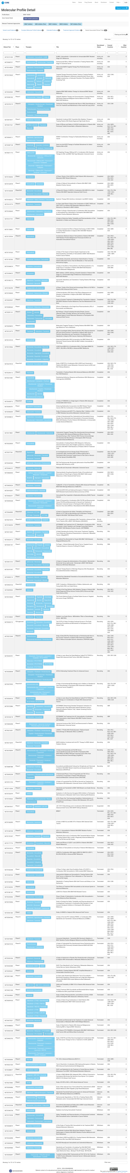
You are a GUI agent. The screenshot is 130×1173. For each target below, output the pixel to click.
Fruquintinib (30, 777)
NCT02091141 (9, 312)
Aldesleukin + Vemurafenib (34, 831)
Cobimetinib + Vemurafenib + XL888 (37, 57)
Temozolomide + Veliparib (34, 97)
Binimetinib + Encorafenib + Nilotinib (37, 580)
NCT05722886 (9, 706)
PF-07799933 (48, 664)
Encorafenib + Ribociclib (43, 843)
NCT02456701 (9, 406)
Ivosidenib (39, 78)
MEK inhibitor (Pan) (40, 24)
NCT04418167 (9, 806)
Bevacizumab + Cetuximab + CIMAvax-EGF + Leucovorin (40, 156)
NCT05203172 (9, 622)
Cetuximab (30, 145)
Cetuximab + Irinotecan (42, 145)
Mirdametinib (30, 585)
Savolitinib (30, 971)
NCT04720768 (9, 1105)
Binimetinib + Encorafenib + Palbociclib (38, 1105)
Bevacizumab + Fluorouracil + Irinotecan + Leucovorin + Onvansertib (40, 501)
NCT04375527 (9, 1020)
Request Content (122, 8)
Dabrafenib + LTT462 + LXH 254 (36, 1013)
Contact (111, 2)
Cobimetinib (50, 606)
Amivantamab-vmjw (32, 684)
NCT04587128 (9, 145)
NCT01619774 (9, 204)
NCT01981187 (9, 892)
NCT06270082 (9, 1083)
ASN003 (29, 913)
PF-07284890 (48, 1034)
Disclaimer (104, 2)
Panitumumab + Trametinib (45, 62)
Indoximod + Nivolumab (33, 958)
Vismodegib (48, 318)
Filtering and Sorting (121, 34)
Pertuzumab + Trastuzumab (34, 318)
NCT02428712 (9, 401)
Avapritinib (40, 535)
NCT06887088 (9, 766)
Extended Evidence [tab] (53, 30)
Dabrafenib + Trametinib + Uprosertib (37, 280)
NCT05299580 (9, 1148)
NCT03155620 (9, 75)
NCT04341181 (9, 545)
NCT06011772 (9, 153)
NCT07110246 (9, 788)
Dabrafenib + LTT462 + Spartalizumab (37, 1000)
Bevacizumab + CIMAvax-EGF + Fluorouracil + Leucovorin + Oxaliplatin (40, 161)
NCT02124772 (9, 331)
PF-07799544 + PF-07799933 (35, 701)
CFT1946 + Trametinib (33, 515)
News (74, 2)
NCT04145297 (9, 490)
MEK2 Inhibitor (64, 24)
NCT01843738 (9, 1110)
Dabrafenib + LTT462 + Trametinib (36, 1016)
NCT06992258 (9, 774)
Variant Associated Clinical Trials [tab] (96, 30)
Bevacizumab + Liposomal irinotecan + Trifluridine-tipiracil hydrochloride (40, 725)
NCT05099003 (9, 590)
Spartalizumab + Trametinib (34, 140)
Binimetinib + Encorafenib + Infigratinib (38, 359)
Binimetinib (30, 631)
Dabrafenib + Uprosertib (33, 283)
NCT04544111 (9, 137)
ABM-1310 (30, 985)
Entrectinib (30, 603)
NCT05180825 (9, 617)
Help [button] (118, 2)
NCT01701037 (9, 836)
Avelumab (29, 551)
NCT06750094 (9, 750)
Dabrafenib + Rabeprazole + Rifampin (37, 293)
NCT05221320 (9, 1065)
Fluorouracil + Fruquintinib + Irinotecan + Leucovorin (40, 783)
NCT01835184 (9, 875)
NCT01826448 (9, 870)
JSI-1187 (29, 806)
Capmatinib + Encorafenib (34, 865)
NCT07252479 (9, 793)
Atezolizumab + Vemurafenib (35, 214)
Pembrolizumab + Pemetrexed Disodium (38, 109)
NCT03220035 (9, 443)
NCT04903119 (9, 577)
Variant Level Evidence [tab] (10, 30)
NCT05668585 (9, 512)
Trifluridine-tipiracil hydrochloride (36, 1101)
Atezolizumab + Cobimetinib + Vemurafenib (39, 211)
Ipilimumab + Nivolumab (34, 562)
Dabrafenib (30, 219)
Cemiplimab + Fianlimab (34, 766)
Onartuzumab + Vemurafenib (35, 1115)
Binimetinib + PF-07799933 (34, 664)
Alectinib (36, 312)
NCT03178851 (9, 433)
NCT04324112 (9, 539)
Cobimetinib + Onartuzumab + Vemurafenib (39, 1121)
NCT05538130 (9, 698)
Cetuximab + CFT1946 (33, 512)
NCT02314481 (9, 378)
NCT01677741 (9, 219)
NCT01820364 (9, 853)
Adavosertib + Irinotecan (34, 412)
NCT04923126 (9, 585)
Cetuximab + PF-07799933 (34, 667)
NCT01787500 (9, 259)
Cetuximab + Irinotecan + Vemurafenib (37, 259)
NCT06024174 (9, 1075)
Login (125, 2)
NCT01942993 (9, 887)
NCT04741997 (9, 569)
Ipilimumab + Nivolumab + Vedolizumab (38, 908)
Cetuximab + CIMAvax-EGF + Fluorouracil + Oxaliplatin (40, 166)
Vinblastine (30, 617)
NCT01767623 (9, 252)
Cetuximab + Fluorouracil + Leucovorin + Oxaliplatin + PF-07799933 (40, 657)
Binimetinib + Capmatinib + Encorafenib (38, 353)
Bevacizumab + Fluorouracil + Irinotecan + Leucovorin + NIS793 (40, 1049)
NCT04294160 (9, 1000)
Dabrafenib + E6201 (32, 966)
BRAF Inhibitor (28, 24)
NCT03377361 (9, 452)
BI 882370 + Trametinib (33, 520)
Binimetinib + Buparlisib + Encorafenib (37, 356)
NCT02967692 (9, 917)
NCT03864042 (9, 473)
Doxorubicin (30, 326)
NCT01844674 (9, 266)
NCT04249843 (9, 995)
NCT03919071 (9, 120)
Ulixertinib (47, 84)
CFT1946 (44, 515)
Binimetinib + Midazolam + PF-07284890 (38, 1031)
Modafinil (29, 478)
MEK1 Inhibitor (53, 24)
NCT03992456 (9, 1097)
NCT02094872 (9, 326)
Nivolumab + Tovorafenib (34, 902)
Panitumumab (31, 62)
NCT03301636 (9, 958)
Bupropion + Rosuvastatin (42, 478)
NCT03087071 (9, 62)
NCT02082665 (9, 307)
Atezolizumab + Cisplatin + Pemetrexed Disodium (40, 389)
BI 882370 (45, 520)
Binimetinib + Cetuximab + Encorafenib (38, 628)
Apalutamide (30, 600)
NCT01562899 (9, 822)
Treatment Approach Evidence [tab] (72, 30)
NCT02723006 (9, 902)
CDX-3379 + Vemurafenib (34, 406)
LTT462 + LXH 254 (32, 125)
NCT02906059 (9, 412)
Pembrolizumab (31, 112)
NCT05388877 (9, 1070)
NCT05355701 (9, 656)
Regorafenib (30, 452)
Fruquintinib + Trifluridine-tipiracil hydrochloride (40, 774)
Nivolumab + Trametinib (33, 458)
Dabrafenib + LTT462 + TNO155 (36, 1003)
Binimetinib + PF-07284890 (34, 1034)
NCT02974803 (9, 939)
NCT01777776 (9, 843)
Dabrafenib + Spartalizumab (35, 137)
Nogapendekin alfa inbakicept (35, 288)
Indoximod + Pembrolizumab (35, 961)
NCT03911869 (9, 976)
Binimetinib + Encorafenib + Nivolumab (38, 565)
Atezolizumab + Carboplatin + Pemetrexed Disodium (40, 385)
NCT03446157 (9, 468)
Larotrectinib (41, 75)
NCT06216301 (9, 730)
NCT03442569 (9, 463)
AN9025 (29, 793)
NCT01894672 (9, 273)
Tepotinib (39, 597)
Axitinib (29, 548)
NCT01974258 (9, 1115)
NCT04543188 (9, 1031)
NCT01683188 (9, 831)
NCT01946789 (9, 288)
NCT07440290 (9, 525)
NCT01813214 (9, 848)
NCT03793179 (9, 104)
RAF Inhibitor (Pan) (76, 24)
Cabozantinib (30, 535)
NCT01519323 (9, 811)
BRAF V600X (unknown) (31, 18)
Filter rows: (108, 39)
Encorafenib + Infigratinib (34, 862)
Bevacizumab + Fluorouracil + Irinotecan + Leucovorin (40, 506)
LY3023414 (47, 81)
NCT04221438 (9, 990)
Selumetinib (30, 81)
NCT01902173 (9, 280)
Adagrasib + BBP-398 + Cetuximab (36, 1075)
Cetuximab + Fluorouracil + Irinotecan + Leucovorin (40, 761)
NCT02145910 (9, 1131)
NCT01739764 (9, 236)
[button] (13, 47)
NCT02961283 (9, 913)
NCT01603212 (9, 199)
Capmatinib (30, 706)
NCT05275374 (9, 520)
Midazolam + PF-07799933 (34, 661)
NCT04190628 (9, 985)
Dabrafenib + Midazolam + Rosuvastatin (38, 307)
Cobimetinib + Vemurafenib (34, 92)
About (96, 2)
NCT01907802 (9, 882)
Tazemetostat (31, 75)
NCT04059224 (9, 485)
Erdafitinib (30, 87)
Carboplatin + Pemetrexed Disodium (37, 115)
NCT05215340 (9, 636)
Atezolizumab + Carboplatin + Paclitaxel (38, 381)
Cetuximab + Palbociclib (33, 468)
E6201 (42, 966)
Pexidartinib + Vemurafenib (34, 870)
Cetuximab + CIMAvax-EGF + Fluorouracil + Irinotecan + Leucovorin (40, 171)
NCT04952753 (9, 1038)
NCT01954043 (9, 293)
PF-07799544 (30, 698)
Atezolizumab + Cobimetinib (45, 433)
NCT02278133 (9, 364)
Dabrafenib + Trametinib (33, 120)
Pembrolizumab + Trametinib (35, 70)
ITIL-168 (29, 1059)
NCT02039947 (9, 300)
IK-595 (29, 1083)
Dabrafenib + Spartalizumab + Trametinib (38, 917)
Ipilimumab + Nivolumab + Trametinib (37, 455)
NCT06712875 (9, 743)
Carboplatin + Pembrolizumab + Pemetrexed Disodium (40, 105)
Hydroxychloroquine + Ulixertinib (36, 490)
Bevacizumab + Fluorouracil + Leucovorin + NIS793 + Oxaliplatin (40, 1054)
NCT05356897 (9, 1155)
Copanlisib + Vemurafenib (34, 496)
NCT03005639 (9, 1143)
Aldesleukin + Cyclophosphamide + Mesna (39, 799)
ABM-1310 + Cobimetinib (42, 985)
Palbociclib (48, 78)
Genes (80, 2)
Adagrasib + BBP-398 (33, 1078)
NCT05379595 (9, 684)
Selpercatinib (30, 84)
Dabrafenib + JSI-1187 (41, 806)
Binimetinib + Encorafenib (34, 191)
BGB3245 (29, 995)
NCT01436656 (9, 177)
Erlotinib (29, 312)
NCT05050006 (9, 1059)
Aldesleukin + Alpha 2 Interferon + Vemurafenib (40, 199)
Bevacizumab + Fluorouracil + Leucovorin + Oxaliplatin (40, 1039)
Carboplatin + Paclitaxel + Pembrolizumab (38, 671)
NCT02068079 (9, 1126)
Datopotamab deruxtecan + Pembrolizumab (39, 639)
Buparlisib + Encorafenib (34, 859)
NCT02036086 (9, 1087)
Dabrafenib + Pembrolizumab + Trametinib (39, 67)
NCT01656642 (9, 211)
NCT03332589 (9, 966)
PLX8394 (29, 401)
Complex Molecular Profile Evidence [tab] (32, 30)
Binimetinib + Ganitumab (34, 822)
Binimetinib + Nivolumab (34, 1020)
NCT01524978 (9, 184)
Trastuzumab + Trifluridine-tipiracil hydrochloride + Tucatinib (40, 1155)
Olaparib (39, 84)
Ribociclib (29, 128)
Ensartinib (38, 87)
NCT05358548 (9, 671)
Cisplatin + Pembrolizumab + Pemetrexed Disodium (40, 734)
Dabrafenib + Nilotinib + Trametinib (36, 577)
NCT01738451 (9, 229)
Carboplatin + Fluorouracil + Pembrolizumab (39, 679)
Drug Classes (88, 2)
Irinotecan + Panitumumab (44, 148)
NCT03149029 (9, 67)
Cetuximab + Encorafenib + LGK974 (37, 364)
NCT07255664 (9, 799)
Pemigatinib (30, 606)
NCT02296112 (9, 372)
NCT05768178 (9, 717)
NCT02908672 (9, 417)
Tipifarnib (39, 81)
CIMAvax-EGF (30, 153)
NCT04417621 (9, 125)
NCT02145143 (9, 340)
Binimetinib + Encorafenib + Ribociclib (37, 194)
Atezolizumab (31, 321)
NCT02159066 (9, 347)
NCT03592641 (9, 971)
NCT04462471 (9, 496)
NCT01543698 (9, 191)
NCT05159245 (9, 597)
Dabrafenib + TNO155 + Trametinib (36, 1006)
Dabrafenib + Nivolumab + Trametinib (37, 743)
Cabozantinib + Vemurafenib (35, 875)
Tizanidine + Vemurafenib (34, 266)
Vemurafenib (30, 78)
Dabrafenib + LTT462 (33, 1010)
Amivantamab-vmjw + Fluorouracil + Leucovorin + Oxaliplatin (40, 693)
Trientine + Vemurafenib (33, 1126)
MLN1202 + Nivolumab (33, 905)
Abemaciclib (39, 612)
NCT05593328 (9, 501)
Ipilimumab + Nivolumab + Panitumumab (38, 463)
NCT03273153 (9, 944)
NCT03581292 (9, 97)
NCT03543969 (9, 92)
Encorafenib (30, 177)
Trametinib (43, 125)
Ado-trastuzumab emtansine (35, 397)
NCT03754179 (9, 1092)
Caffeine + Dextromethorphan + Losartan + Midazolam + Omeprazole (40, 473)
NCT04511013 (9, 562)
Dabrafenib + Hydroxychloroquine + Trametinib (40, 1092)
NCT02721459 (9, 57)
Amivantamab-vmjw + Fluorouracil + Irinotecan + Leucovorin (40, 688)
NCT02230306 (9, 897)
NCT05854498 (9, 724)
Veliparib (46, 97)
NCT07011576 (9, 782)
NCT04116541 (9, 532)
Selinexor (29, 590)
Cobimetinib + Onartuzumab (35, 1118)
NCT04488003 (9, 1025)
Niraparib (39, 545)
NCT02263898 (9, 1138)
